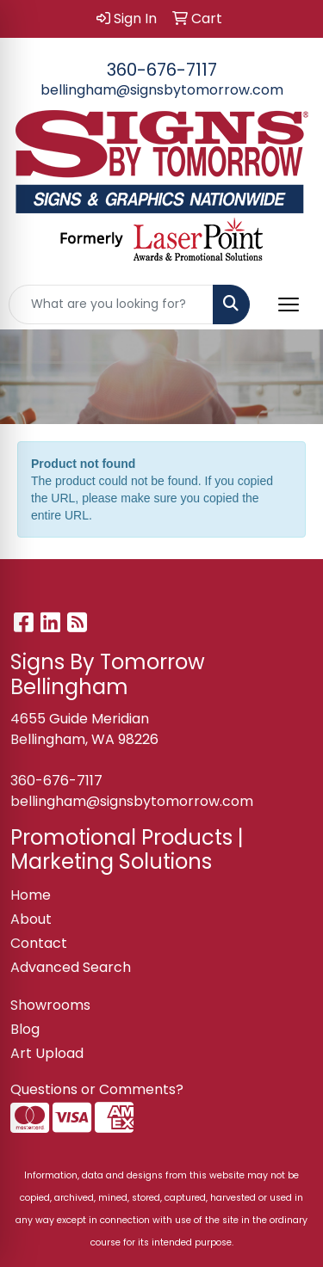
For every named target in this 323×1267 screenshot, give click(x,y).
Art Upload (47, 1053)
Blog (25, 1029)
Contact (38, 943)
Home (30, 895)
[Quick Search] (111, 304)
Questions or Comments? (96, 1089)
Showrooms (50, 1005)
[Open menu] (288, 304)
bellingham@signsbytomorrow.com (161, 90)
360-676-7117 (162, 70)
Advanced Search (70, 967)
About (31, 919)
